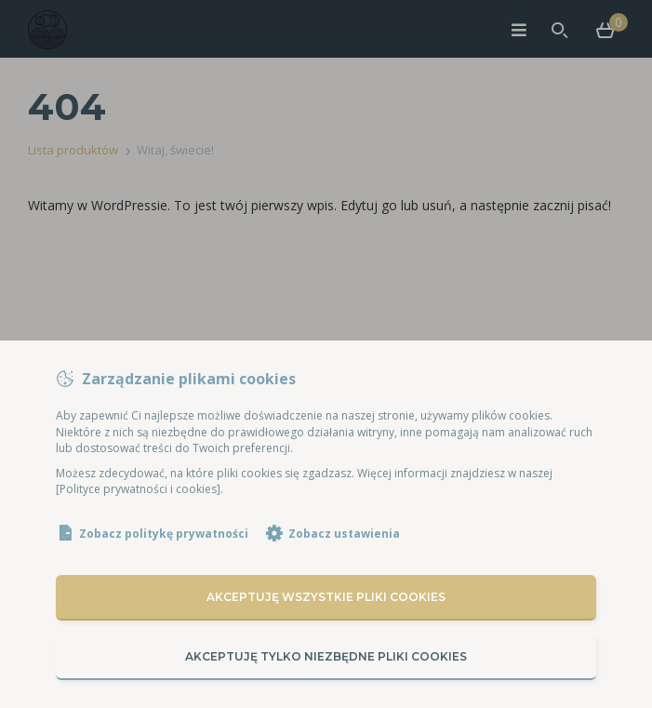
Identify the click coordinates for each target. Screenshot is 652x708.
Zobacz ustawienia (344, 533)
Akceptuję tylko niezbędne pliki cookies (326, 656)
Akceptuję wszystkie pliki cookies (326, 597)
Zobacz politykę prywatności (163, 533)
